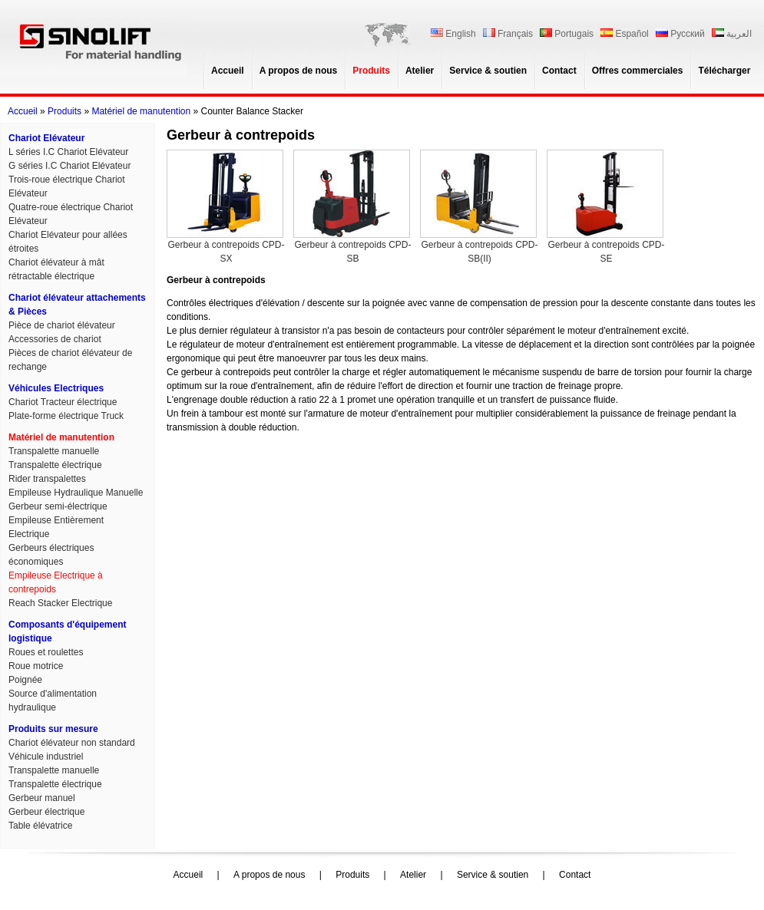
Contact (559, 70)
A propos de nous (299, 70)
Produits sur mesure (53, 729)
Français (508, 33)
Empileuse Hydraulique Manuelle (75, 492)
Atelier (419, 70)
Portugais (567, 33)
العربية (732, 33)
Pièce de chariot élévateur (61, 325)
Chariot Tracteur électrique (62, 402)
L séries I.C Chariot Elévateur (68, 152)
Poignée (25, 679)
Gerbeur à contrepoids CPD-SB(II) (479, 207)
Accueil (227, 70)
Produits (371, 70)
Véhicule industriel (45, 756)
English (453, 33)
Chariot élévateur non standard (71, 742)
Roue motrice (35, 666)
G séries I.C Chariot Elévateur (69, 165)
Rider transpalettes (47, 478)
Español (624, 33)
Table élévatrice (40, 825)
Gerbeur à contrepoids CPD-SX (226, 207)
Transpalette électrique (55, 465)
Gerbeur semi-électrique (57, 506)
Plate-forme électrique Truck (66, 415)
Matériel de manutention (140, 111)
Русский (680, 33)
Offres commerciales (637, 70)
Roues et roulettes (45, 652)
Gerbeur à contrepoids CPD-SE (606, 207)
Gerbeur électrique (46, 811)
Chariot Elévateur (46, 138)
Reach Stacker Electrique (60, 603)
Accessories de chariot (54, 339)
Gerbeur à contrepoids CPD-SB (352, 207)
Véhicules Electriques (56, 388)
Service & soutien (488, 70)
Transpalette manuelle (53, 451)
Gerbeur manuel (41, 798)
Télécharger (724, 70)
